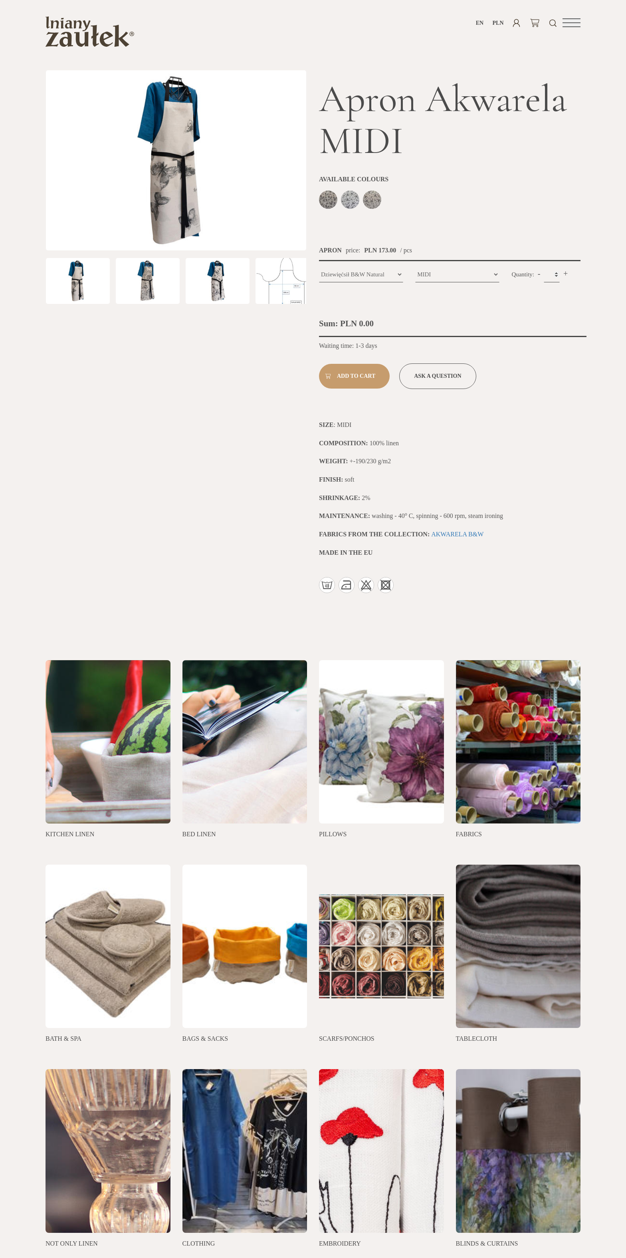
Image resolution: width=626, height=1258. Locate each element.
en (479, 23)
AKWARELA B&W (457, 537)
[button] (571, 23)
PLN (498, 23)
